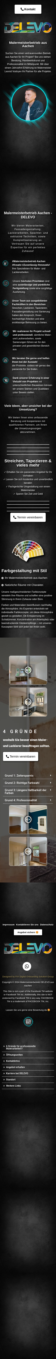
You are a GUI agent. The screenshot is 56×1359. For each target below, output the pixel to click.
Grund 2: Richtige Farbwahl (22, 1040)
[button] (27, 775)
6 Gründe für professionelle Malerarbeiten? (21, 1304)
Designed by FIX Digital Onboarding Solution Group (28, 1234)
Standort (10, 1337)
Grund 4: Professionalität (21, 1057)
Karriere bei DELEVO (17, 1330)
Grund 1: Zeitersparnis (19, 1033)
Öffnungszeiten (14, 1312)
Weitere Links (13, 1343)
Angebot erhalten (15, 1324)
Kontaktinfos (13, 1318)
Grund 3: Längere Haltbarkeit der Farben (25, 1049)
